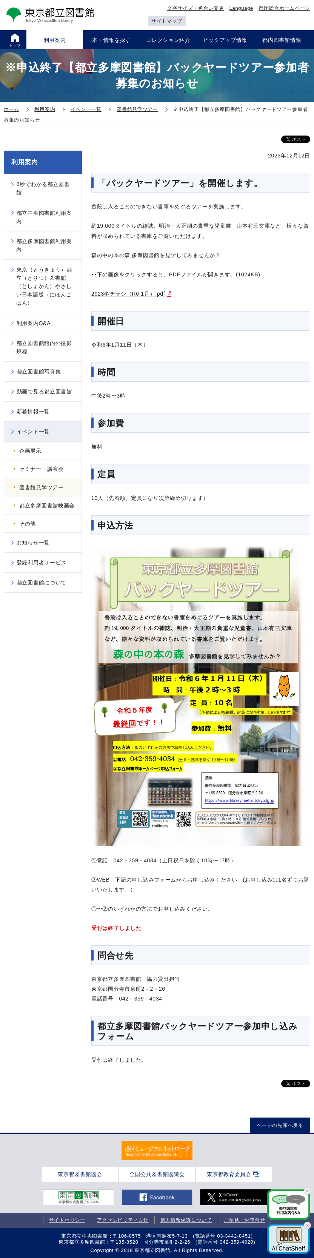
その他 (27, 524)
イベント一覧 (33, 432)
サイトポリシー (67, 1220)
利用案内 (24, 162)
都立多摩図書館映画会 (47, 506)
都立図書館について (41, 583)
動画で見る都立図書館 (44, 391)
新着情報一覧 (33, 412)
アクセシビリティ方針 (123, 1220)
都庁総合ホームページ (284, 8)
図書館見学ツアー (41, 487)
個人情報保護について (186, 1220)
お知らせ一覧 (33, 543)
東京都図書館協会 (80, 1174)
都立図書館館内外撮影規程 (44, 347)
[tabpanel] (157, 1150)
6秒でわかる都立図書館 (43, 188)
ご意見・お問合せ (244, 1220)
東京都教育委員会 (229, 1174)
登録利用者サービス (41, 563)
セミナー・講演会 (41, 469)
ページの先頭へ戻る (280, 1125)
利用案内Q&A (34, 323)
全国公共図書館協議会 (157, 1174)
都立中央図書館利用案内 (44, 217)
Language (241, 8)
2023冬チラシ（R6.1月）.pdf (128, 294)
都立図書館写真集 (39, 371)
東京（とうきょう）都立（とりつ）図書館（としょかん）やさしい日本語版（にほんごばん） (44, 286)
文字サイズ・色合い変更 (195, 8)
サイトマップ (166, 21)
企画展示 (30, 451)
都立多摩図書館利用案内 (44, 245)
